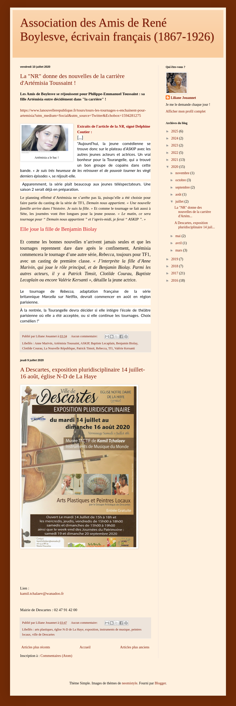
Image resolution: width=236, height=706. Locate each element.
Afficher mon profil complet (186, 111)
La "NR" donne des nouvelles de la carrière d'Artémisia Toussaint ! (72, 79)
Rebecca (101, 348)
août (178, 194)
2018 (175, 266)
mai (178, 236)
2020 (175, 167)
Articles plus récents (35, 647)
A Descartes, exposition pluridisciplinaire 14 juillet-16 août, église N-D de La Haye (82, 373)
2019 (175, 259)
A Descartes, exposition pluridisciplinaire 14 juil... (194, 225)
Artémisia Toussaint (66, 343)
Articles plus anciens (134, 647)
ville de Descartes (43, 634)
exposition (91, 629)
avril (179, 243)
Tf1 (110, 348)
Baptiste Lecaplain (102, 343)
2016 (175, 280)
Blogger (160, 683)
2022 (175, 153)
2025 (175, 131)
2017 (175, 273)
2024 (175, 138)
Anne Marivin (43, 343)
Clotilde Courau (32, 348)
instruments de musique (115, 629)
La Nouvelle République (59, 348)
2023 (175, 145)
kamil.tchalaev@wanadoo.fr (42, 593)
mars (179, 250)
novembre (182, 173)
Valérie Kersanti (124, 348)
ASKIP (85, 343)
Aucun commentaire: (84, 336)
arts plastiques (44, 629)
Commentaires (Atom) (56, 656)
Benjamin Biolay (126, 343)
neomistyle (129, 683)
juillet (179, 201)
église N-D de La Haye (68, 629)
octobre (181, 180)
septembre (183, 187)
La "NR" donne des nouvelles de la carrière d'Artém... (192, 212)
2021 (175, 160)
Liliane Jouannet (183, 98)
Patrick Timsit (85, 348)
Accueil (85, 647)
